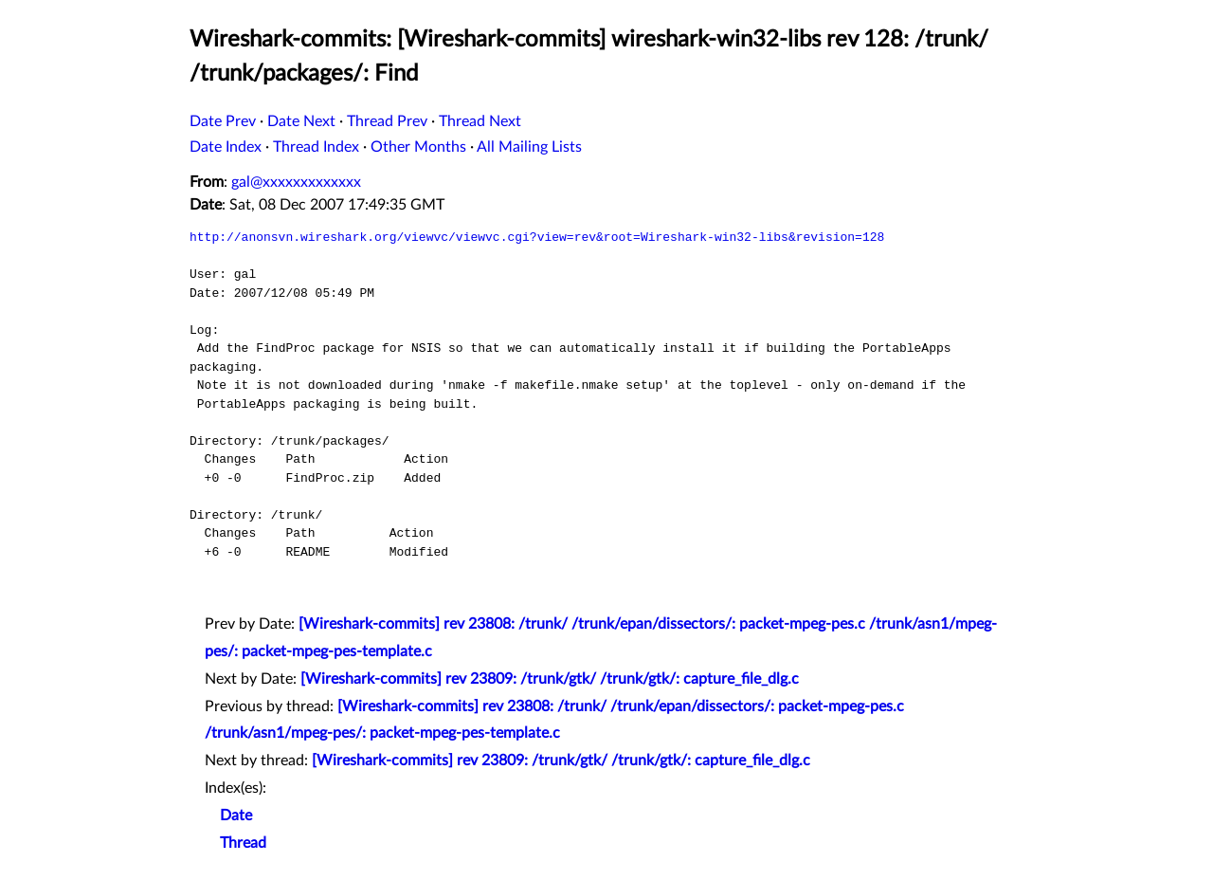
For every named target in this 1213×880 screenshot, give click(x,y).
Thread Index (316, 147)
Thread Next (480, 121)
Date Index (226, 147)
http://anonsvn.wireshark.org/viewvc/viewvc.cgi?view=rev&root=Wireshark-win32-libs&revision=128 (537, 237)
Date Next (301, 121)
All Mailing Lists (529, 147)
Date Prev (223, 121)
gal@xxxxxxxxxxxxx (296, 182)
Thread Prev (387, 121)
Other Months (418, 147)
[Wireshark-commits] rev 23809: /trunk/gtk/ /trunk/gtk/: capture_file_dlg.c (549, 679)
